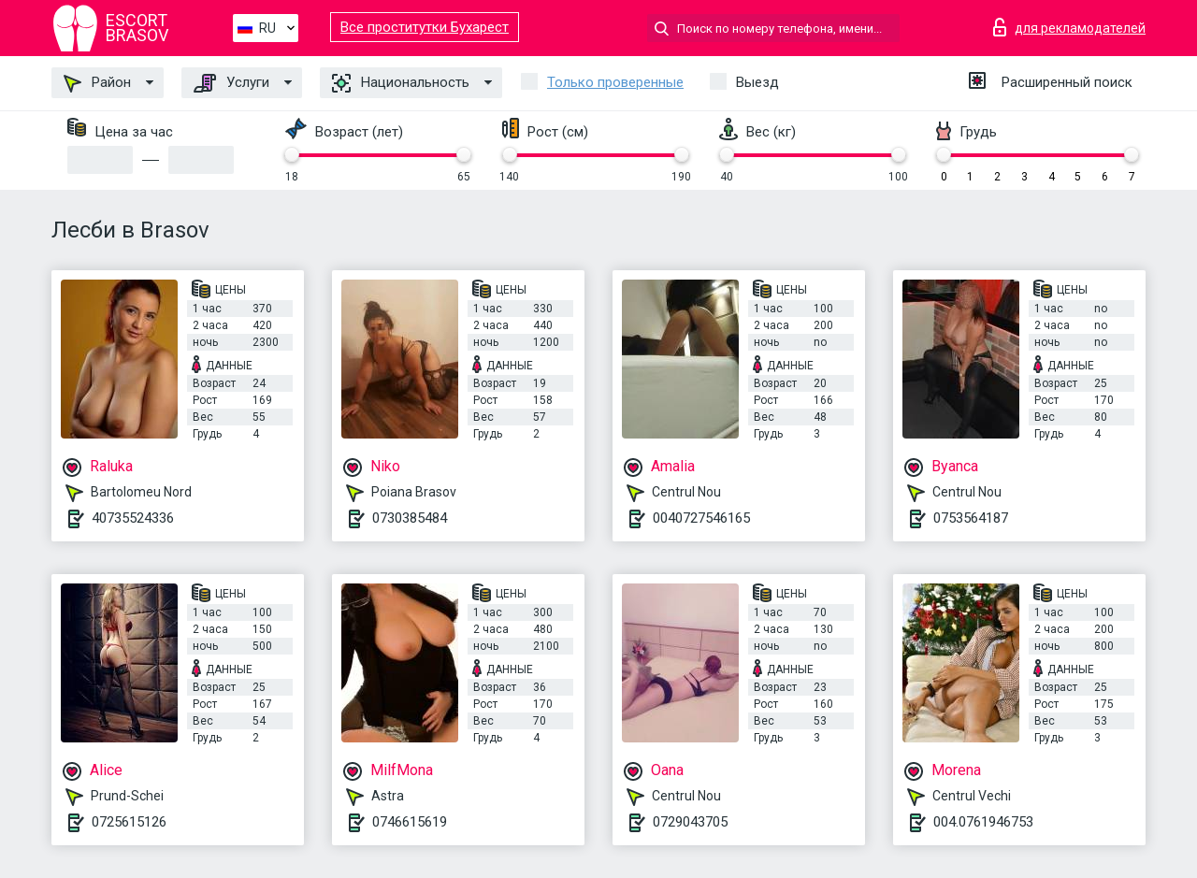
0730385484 (409, 518)
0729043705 (690, 821)
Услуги (231, 83)
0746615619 (409, 821)
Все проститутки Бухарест (424, 27)
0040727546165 (701, 518)
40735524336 (133, 518)
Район (97, 83)
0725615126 (129, 821)
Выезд (757, 82)
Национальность (400, 83)
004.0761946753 (983, 821)
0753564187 (970, 518)
